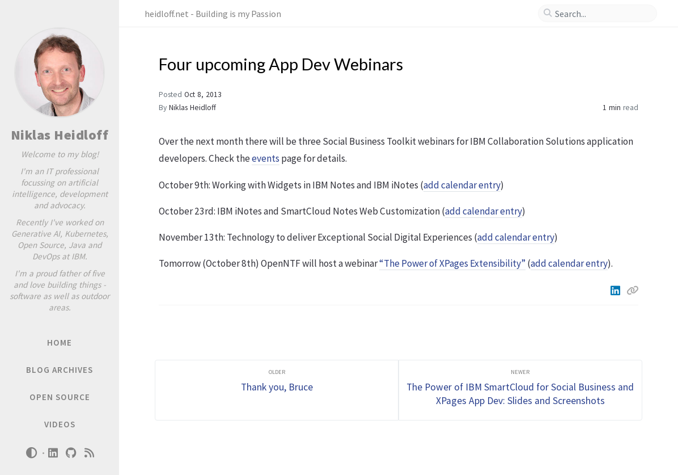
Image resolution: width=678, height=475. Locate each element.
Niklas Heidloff (60, 135)
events (265, 158)
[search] (602, 13)
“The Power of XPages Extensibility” (452, 263)
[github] (71, 453)
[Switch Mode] (31, 453)
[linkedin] (53, 453)
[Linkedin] (616, 290)
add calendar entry (462, 185)
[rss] (89, 453)
